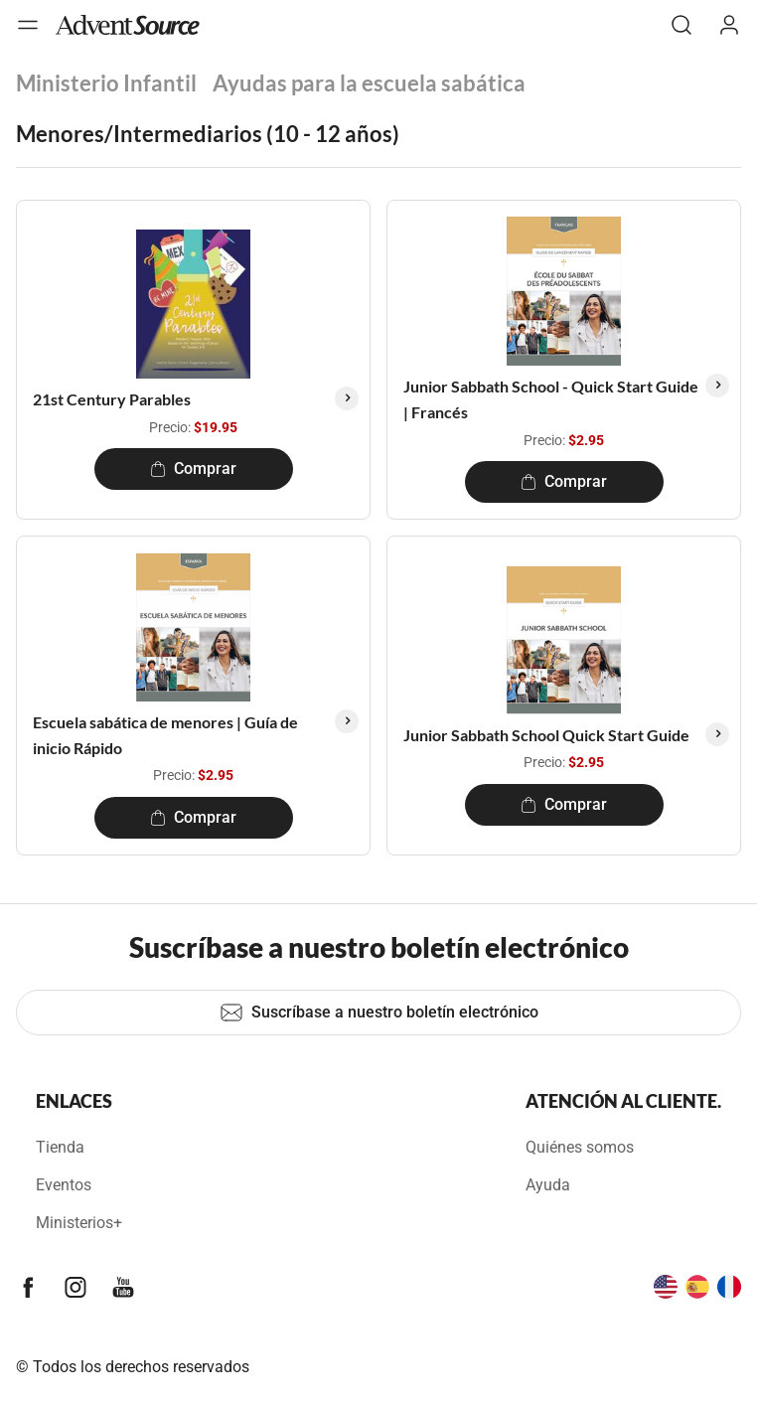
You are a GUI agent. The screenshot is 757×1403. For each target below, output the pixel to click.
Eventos (63, 1184)
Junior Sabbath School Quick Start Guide (546, 734)
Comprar (193, 468)
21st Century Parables (112, 399)
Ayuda (548, 1184)
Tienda (60, 1147)
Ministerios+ (79, 1222)
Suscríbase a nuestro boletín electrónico (379, 1012)
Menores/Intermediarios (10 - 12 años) (207, 133)
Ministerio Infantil (106, 83)
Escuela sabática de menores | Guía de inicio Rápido (165, 734)
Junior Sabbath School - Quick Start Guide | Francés (550, 399)
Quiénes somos (580, 1147)
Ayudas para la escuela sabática (369, 83)
